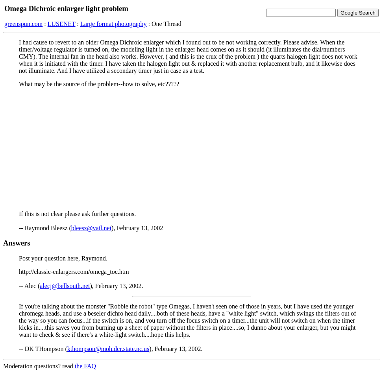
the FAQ (85, 366)
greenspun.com (23, 23)
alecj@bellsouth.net (65, 286)
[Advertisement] (191, 149)
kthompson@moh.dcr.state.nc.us (108, 348)
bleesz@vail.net (91, 228)
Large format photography (113, 23)
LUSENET (62, 23)
